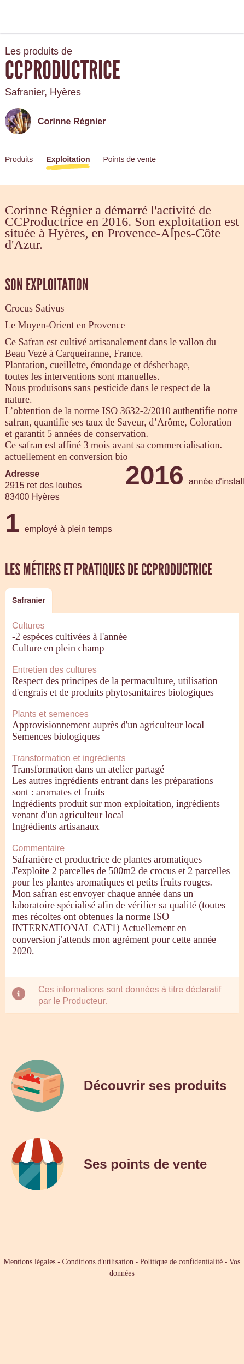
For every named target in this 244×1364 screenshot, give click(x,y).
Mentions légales (30, 1262)
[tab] (29, 600)
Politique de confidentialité (181, 1262)
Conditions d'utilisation (97, 1262)
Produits (19, 159)
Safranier (28, 600)
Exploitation (68, 159)
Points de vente (129, 159)
